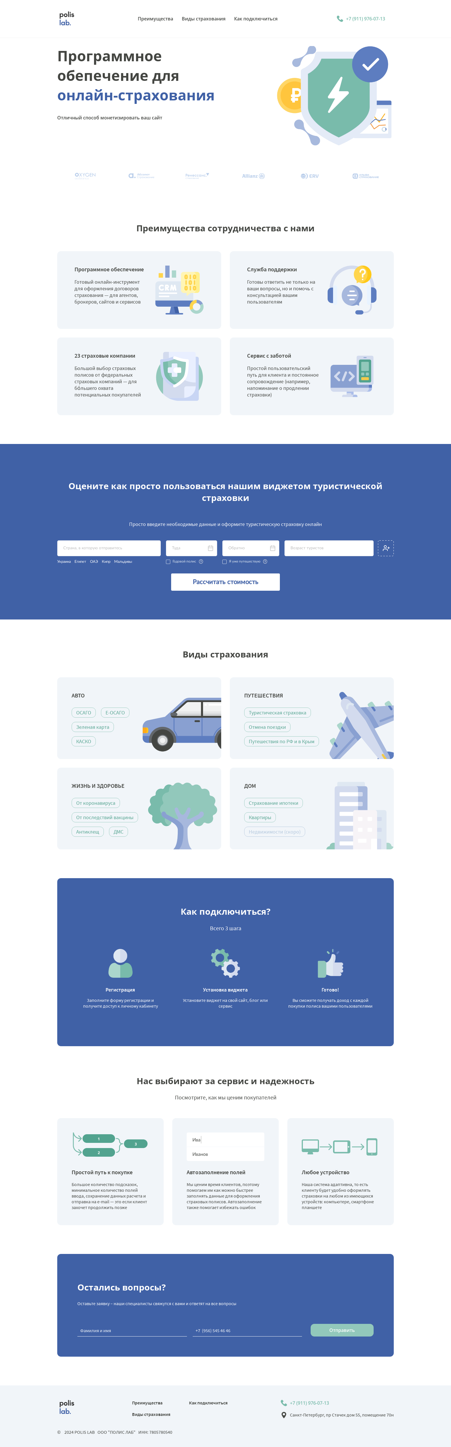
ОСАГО (83, 712)
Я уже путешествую (244, 561)
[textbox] (109, 548)
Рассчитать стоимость (225, 582)
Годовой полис (184, 561)
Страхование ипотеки (273, 803)
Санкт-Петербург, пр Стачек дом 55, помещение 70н (342, 1415)
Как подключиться (208, 1403)
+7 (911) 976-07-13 (365, 19)
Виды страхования (151, 1414)
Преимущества (147, 1403)
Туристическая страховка (277, 712)
